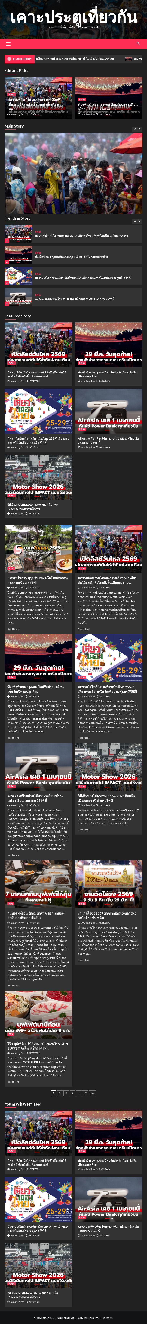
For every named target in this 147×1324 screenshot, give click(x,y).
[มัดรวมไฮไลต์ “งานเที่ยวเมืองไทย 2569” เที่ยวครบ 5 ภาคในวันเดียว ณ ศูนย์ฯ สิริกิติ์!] (18, 276)
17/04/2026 (34, 114)
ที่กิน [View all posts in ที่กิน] (11, 903)
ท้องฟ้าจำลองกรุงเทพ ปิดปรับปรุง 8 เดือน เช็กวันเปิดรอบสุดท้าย (71, 256)
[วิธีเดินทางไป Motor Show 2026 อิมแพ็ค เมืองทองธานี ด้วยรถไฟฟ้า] (38, 477)
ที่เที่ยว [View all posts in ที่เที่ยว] (11, 94)
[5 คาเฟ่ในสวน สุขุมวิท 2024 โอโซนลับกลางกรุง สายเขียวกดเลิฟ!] (38, 549)
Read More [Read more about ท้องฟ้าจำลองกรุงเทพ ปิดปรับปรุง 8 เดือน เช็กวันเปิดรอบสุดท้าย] (13, 737)
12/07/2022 (34, 587)
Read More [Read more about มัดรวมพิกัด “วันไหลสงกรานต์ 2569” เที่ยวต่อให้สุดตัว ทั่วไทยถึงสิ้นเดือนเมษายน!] (84, 629)
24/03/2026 (34, 447)
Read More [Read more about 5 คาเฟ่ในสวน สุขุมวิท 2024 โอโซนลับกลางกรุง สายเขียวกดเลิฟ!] (13, 629)
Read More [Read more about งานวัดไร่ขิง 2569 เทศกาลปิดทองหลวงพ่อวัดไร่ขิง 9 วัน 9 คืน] (84, 959)
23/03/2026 (34, 513)
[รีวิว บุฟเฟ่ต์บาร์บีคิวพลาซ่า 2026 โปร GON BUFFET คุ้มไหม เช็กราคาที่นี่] (38, 1015)
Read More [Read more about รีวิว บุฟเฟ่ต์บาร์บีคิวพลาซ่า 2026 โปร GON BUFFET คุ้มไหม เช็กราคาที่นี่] (13, 1081)
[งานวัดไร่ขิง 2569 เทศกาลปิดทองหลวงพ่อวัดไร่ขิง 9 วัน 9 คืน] (109, 884)
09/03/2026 (34, 1053)
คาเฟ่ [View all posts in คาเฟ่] (11, 568)
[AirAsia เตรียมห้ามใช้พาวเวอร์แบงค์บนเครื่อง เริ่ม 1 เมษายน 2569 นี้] (18, 297)
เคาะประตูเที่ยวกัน (73, 16)
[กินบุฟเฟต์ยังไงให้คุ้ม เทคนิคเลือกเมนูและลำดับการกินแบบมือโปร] (38, 884)
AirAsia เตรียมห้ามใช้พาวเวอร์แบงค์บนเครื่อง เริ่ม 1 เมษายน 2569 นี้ (74, 299)
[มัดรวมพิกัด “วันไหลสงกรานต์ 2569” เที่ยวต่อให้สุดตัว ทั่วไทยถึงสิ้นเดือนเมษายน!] (73, 202)
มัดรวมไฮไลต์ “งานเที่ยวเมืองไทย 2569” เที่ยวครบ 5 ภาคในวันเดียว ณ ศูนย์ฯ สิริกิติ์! (83, 277)
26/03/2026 (104, 114)
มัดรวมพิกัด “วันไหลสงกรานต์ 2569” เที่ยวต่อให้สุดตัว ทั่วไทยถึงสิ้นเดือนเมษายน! (75, 59)
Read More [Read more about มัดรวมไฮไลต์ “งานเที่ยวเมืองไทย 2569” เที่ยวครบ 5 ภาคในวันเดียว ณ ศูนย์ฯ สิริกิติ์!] (84, 737)
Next (93, 1093)
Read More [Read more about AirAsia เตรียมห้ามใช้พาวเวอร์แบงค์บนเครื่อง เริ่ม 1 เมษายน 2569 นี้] (13, 855)
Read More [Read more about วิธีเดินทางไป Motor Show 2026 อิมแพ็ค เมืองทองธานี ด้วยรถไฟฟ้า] (84, 829)
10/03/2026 (104, 923)
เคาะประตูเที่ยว (17, 114)
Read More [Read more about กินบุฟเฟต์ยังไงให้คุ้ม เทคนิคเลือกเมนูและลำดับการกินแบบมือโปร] (13, 985)
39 (85, 1093)
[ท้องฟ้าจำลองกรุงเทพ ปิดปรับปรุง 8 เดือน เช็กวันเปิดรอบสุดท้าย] (18, 255)
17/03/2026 (34, 923)
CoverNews (86, 1317)
